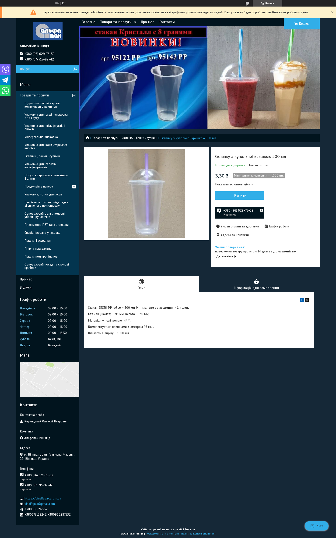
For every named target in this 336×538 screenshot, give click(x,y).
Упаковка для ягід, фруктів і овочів (44, 127)
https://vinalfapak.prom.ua (42, 498)
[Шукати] (75, 69)
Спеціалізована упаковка (42, 233)
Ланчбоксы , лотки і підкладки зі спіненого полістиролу (46, 204)
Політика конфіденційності (198, 533)
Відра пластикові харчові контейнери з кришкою (42, 105)
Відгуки (26, 287)
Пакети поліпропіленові (41, 256)
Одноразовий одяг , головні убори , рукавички (44, 215)
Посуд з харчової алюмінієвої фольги (46, 177)
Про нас (147, 22)
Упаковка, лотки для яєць (43, 194)
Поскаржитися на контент (162, 533)
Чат (316, 526)
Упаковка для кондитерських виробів (45, 146)
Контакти (167, 22)
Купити (240, 195)
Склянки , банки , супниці (139, 138)
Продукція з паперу (38, 186)
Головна (88, 22)
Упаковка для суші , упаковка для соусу (46, 116)
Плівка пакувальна (38, 249)
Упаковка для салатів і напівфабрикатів (40, 165)
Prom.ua (190, 529)
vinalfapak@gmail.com (39, 504)
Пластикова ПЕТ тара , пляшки (46, 225)
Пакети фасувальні (37, 241)
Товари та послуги (116, 22)
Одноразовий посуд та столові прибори (46, 266)
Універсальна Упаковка (41, 137)
